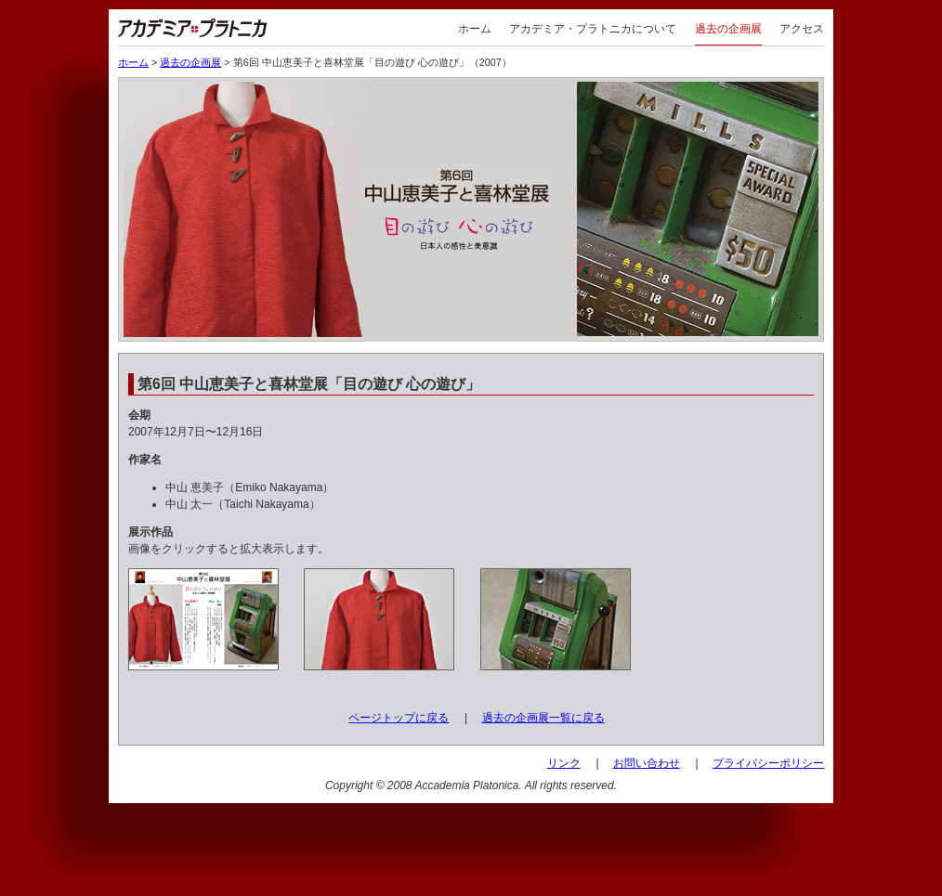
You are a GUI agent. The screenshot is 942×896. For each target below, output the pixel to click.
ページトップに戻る (398, 717)
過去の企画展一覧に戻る (543, 717)
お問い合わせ (646, 763)
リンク (564, 763)
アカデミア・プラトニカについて (592, 28)
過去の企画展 (728, 28)
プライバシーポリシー (768, 763)
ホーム (474, 28)
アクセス (801, 28)
